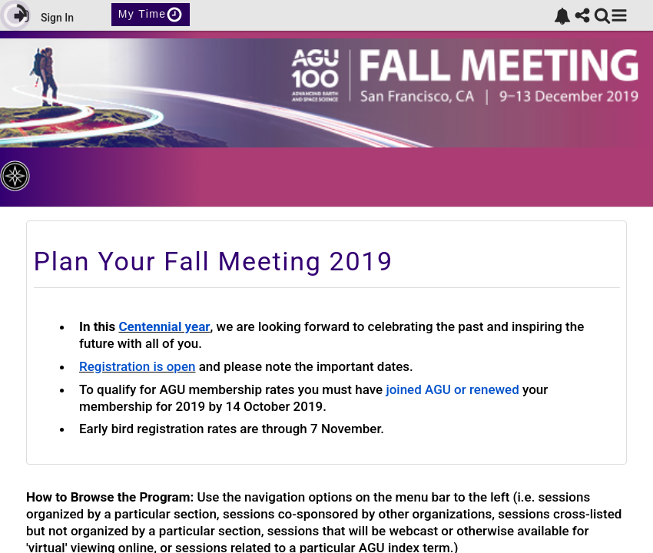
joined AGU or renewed (452, 389)
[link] (562, 16)
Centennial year (164, 326)
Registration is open (137, 366)
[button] (619, 15)
